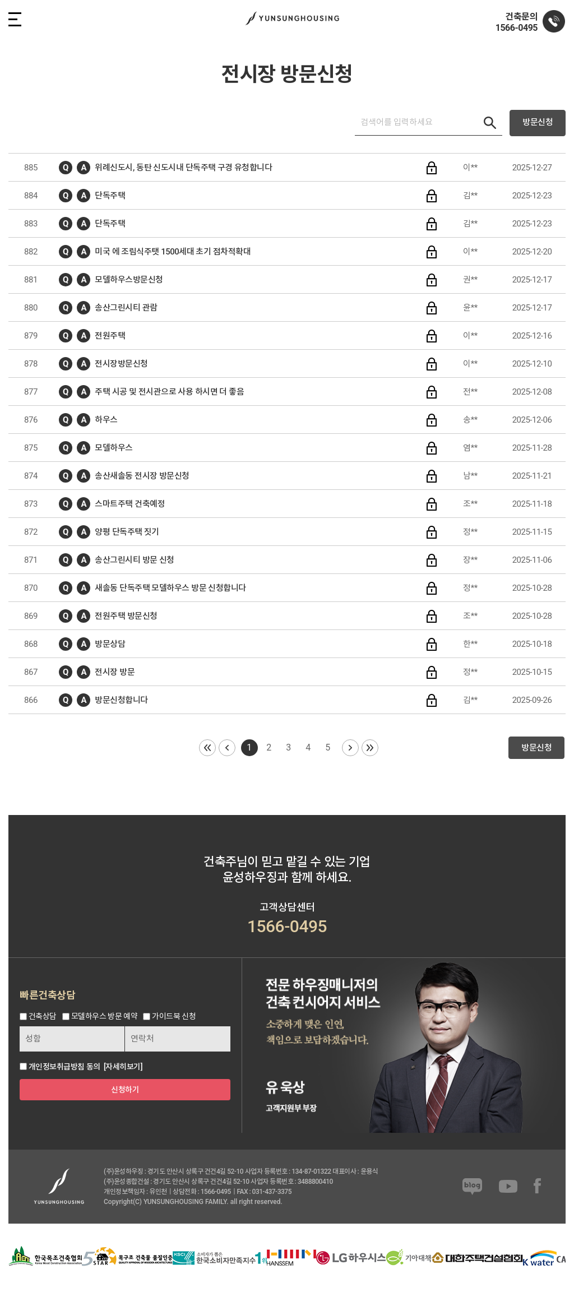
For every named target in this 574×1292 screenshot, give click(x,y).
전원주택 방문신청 (126, 616)
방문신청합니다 (121, 700)
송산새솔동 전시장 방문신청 (142, 476)
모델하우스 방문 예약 (104, 1016)
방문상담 (110, 644)
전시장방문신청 (121, 364)
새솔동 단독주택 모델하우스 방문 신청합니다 (170, 588)
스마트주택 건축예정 (130, 504)
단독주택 (110, 196)
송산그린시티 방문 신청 (134, 560)
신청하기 (125, 1089)
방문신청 (537, 122)
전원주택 (110, 336)
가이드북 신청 (174, 1016)
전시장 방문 (115, 672)
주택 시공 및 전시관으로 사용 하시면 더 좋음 (169, 392)
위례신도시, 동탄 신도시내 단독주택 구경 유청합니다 (183, 168)
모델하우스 (114, 448)
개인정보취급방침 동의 (64, 1066)
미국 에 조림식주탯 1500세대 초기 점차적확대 (173, 252)
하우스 (106, 420)
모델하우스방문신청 (129, 280)
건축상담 (43, 1016)
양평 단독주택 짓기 (127, 532)
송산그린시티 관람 (126, 308)
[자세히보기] (123, 1066)
